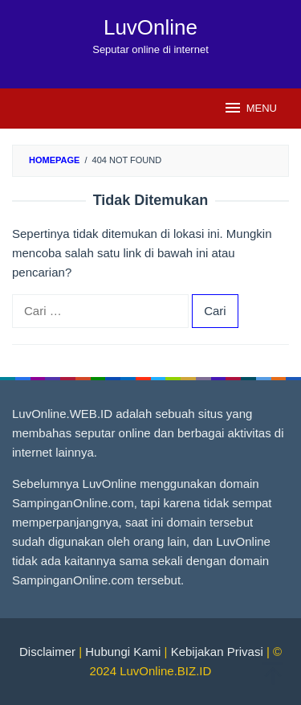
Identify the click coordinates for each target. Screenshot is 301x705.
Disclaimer (47, 651)
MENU (250, 107)
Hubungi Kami (123, 651)
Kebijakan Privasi (217, 651)
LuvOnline (150, 27)
